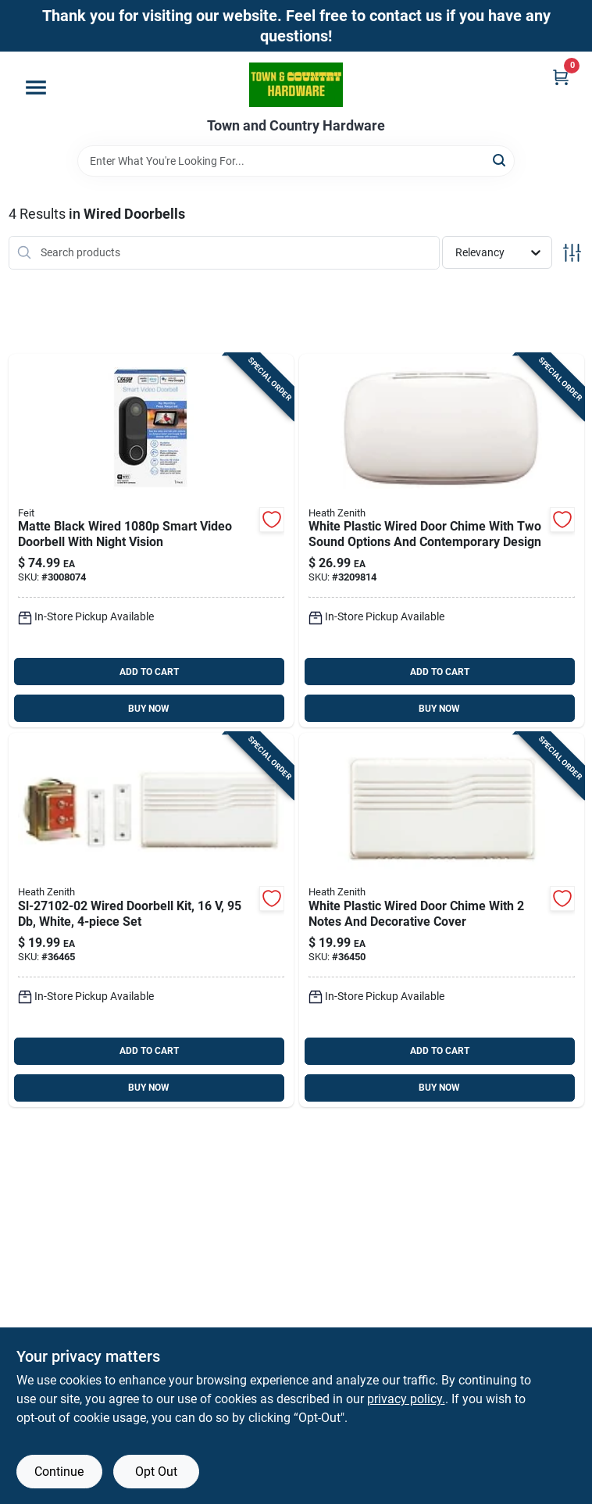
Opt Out (156, 1471)
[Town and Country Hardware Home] (296, 85)
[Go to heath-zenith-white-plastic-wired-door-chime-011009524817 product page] (441, 541)
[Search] (500, 160)
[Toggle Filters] (572, 253)
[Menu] (36, 87)
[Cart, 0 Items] (561, 77)
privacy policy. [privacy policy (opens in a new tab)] (406, 1398)
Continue (59, 1471)
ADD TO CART (149, 671)
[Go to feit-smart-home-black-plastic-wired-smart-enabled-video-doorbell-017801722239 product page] (151, 541)
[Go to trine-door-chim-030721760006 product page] (441, 920)
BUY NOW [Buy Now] (148, 708)
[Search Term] (296, 161)
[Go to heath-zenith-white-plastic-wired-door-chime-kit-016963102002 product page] (151, 920)
